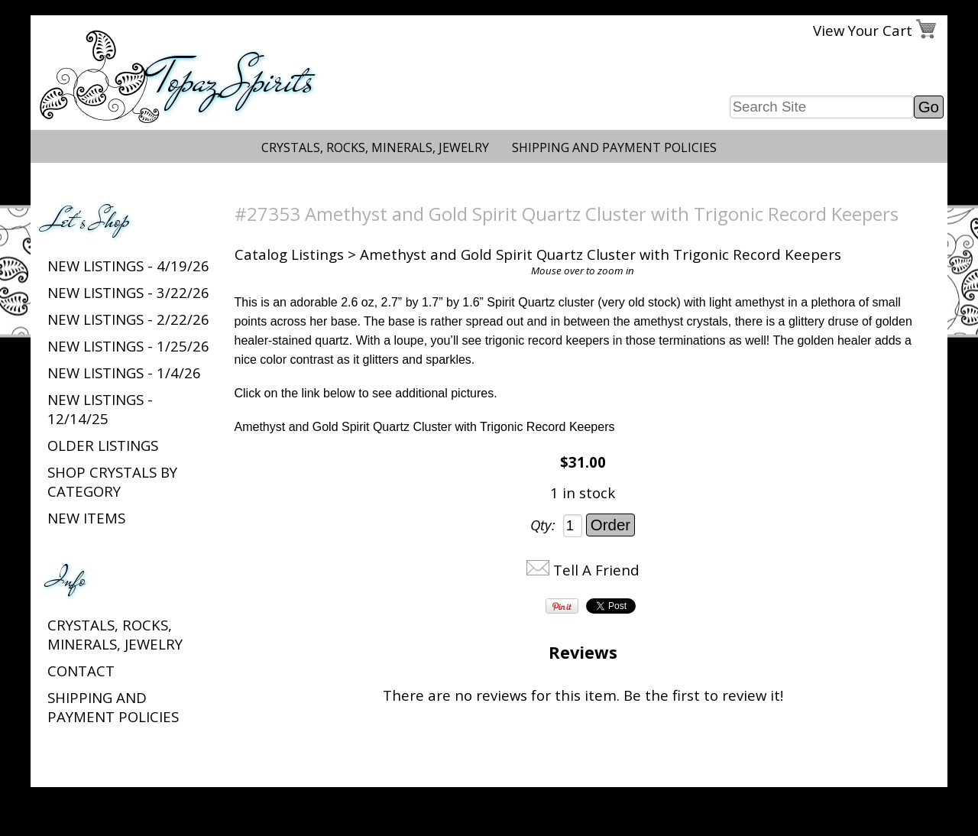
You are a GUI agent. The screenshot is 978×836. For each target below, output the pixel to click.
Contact (81, 670)
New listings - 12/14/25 (100, 409)
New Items (86, 517)
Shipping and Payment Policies (614, 147)
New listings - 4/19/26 (128, 265)
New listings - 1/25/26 (128, 345)
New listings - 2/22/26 (128, 319)
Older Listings (102, 445)
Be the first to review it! (703, 695)
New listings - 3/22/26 (128, 292)
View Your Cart (862, 30)
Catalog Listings (289, 254)
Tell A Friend (596, 569)
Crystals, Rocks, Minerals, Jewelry (375, 147)
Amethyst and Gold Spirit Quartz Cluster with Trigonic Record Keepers (425, 426)
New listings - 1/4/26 (124, 372)
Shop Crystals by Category (112, 481)
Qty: (542, 524)
